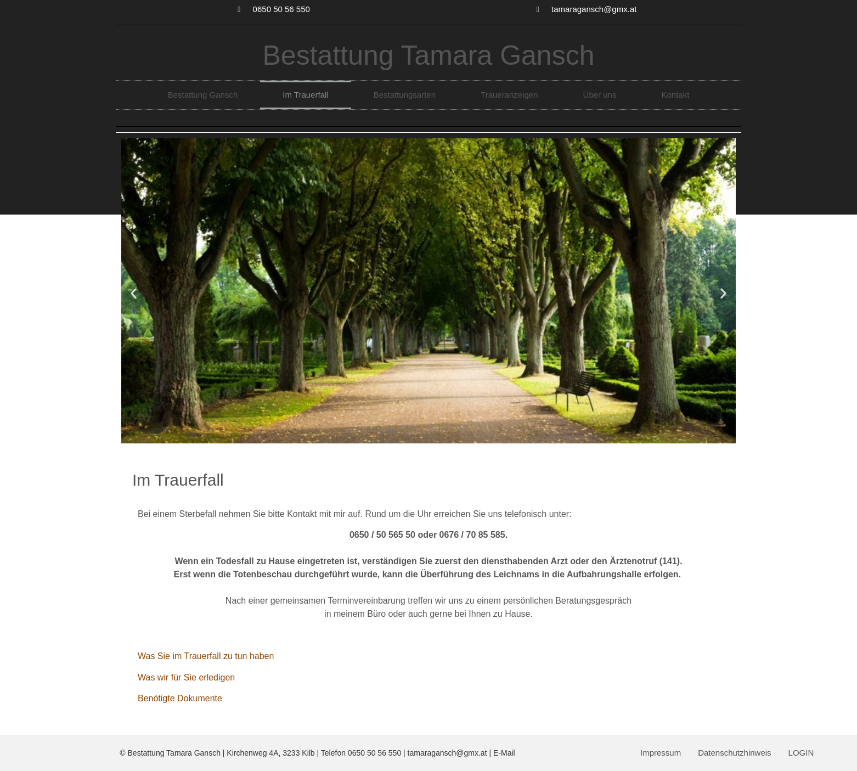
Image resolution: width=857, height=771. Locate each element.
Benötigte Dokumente (180, 698)
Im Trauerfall (305, 94)
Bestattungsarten (405, 94)
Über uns (600, 94)
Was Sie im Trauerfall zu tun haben (206, 656)
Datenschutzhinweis (734, 752)
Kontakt (675, 94)
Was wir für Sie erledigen (186, 677)
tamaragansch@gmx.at (447, 753)
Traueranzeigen (509, 94)
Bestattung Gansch (203, 94)
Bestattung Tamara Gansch (429, 55)
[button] (133, 293)
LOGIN (801, 752)
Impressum (660, 752)
